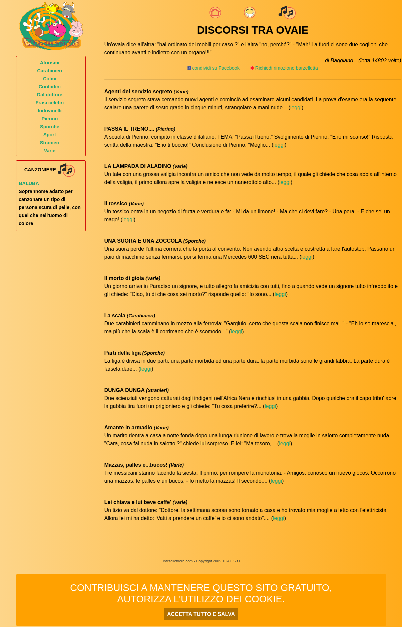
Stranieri (49, 142)
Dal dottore (49, 94)
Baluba (29, 183)
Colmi (49, 78)
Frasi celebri (50, 102)
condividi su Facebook (213, 68)
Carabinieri (49, 70)
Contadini (50, 86)
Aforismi (49, 62)
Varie (49, 150)
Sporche (49, 126)
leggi (296, 107)
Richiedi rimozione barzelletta (286, 68)
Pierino (50, 118)
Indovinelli (49, 110)
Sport (49, 134)
